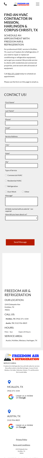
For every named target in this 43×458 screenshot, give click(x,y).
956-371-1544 (13, 74)
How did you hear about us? (16, 214)
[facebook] (21, 450)
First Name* (9, 102)
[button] (37, 4)
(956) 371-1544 (22, 302)
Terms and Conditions (21, 429)
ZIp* (6, 162)
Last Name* (9, 111)
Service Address (11, 136)
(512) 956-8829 (21, 307)
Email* (7, 128)
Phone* (8, 119)
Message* (9, 195)
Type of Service (11, 170)
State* (7, 153)
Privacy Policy (21, 423)
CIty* (7, 145)
